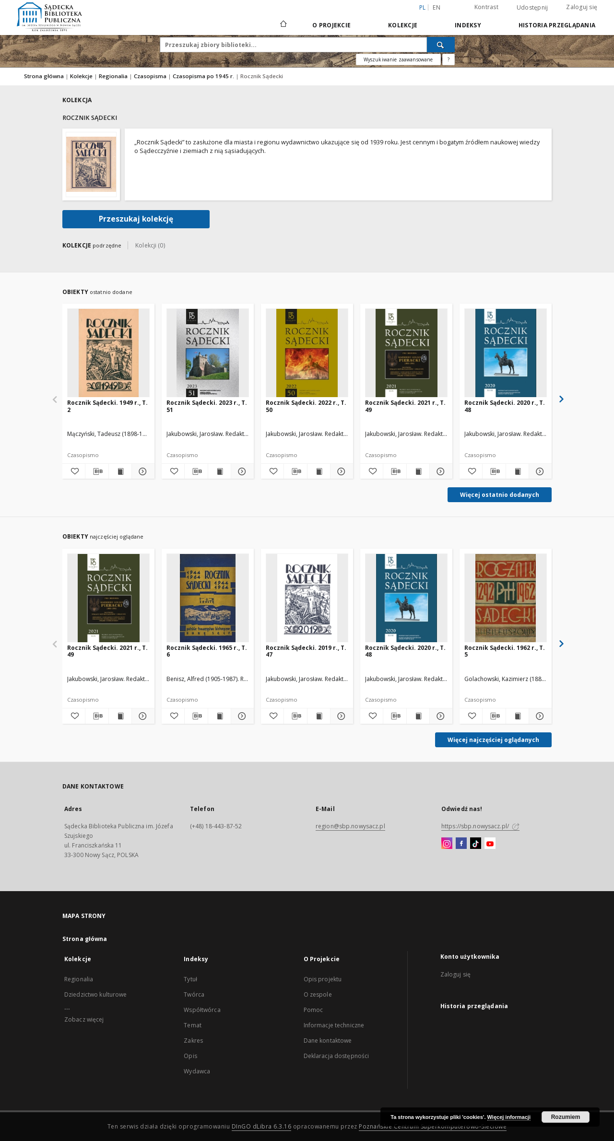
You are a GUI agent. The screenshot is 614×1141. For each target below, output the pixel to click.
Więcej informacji (509, 1117)
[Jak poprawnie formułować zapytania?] (448, 59)
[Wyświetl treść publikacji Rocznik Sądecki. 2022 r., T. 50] (318, 471)
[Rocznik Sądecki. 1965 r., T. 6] (207, 598)
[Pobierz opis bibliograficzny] (96, 471)
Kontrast (486, 7)
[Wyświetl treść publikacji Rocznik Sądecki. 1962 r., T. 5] (517, 716)
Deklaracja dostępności (336, 1056)
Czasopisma (151, 76)
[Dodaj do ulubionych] (73, 471)
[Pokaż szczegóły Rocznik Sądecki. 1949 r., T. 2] (141, 471)
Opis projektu (323, 979)
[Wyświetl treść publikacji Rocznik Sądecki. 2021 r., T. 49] (418, 471)
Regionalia (114, 76)
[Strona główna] (283, 24)
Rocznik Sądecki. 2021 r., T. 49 (405, 406)
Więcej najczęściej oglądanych (493, 740)
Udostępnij (532, 8)
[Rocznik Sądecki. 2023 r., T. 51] (207, 353)
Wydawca (197, 1071)
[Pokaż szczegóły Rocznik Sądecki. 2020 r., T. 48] (539, 471)
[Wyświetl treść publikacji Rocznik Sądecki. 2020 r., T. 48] (517, 471)
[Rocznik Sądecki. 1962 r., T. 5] (505, 598)
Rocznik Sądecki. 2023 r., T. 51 (206, 406)
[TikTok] (475, 843)
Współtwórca (202, 1010)
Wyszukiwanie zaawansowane (398, 59)
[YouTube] (490, 843)
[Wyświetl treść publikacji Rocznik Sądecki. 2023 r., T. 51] (219, 471)
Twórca (194, 994)
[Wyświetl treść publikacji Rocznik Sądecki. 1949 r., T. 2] (120, 471)
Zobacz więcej (84, 1019)
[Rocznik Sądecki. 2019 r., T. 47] (307, 598)
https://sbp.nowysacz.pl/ (480, 826)
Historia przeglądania (557, 25)
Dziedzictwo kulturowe (95, 994)
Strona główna (44, 76)
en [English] (436, 7)
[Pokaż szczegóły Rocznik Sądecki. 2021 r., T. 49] (439, 471)
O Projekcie (331, 25)
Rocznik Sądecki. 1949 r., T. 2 (107, 406)
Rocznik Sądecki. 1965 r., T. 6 (206, 651)
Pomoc (313, 1010)
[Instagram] (446, 843)
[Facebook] (461, 843)
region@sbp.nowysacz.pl (350, 826)
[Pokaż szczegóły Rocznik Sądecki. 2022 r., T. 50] (340, 471)
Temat (192, 1025)
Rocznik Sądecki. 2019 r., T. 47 (306, 651)
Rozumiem (565, 1117)
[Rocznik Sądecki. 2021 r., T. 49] (406, 353)
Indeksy (468, 25)
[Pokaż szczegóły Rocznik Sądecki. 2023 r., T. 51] (241, 471)
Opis (190, 1056)
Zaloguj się (581, 7)
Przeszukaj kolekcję (136, 219)
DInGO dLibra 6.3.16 (262, 1126)
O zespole (318, 994)
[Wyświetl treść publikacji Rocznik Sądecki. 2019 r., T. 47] (318, 716)
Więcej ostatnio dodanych (499, 495)
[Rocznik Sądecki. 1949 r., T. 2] (108, 353)
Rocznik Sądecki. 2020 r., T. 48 (504, 406)
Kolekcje (402, 25)
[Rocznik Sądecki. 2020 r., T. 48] (505, 353)
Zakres (193, 1040)
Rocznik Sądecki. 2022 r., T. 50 (306, 406)
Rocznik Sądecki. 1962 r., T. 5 (504, 651)
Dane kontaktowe (328, 1040)
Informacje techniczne (334, 1025)
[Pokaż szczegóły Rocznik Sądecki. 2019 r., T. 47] (340, 716)
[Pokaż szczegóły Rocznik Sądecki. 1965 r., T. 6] (241, 716)
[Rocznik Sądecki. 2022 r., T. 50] (307, 353)
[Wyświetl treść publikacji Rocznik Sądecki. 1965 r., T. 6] (219, 716)
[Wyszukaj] (441, 44)
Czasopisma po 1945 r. (204, 76)
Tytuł (190, 979)
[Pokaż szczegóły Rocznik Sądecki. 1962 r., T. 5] (539, 716)
